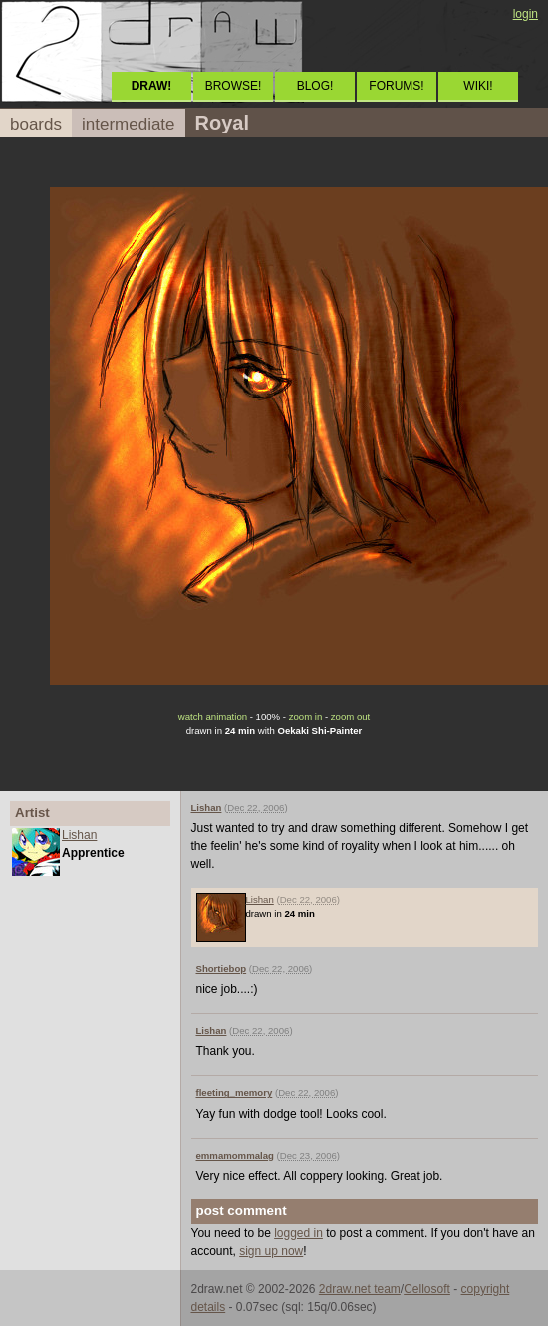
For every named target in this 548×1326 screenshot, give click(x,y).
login (525, 14)
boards (36, 124)
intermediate (128, 124)
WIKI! (477, 86)
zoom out (350, 716)
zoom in (306, 716)
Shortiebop (221, 968)
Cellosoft (427, 1289)
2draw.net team (360, 1289)
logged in (298, 1233)
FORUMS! (396, 86)
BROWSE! (233, 86)
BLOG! (315, 86)
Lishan (79, 835)
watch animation (212, 716)
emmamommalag (235, 1155)
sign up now (271, 1251)
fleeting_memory (234, 1092)
